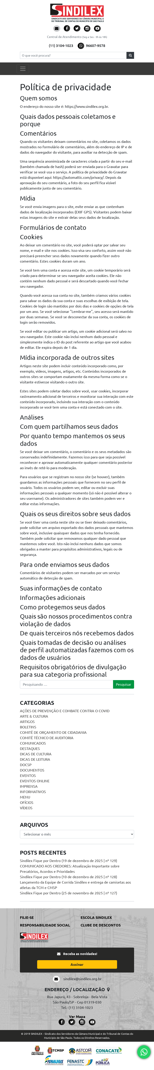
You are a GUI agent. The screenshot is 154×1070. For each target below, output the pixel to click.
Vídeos (26, 808)
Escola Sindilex (96, 917)
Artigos (27, 722)
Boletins (28, 727)
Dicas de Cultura (35, 754)
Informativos (33, 792)
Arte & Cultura (34, 716)
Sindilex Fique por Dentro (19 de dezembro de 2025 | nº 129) (68, 861)
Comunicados (33, 743)
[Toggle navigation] (23, 68)
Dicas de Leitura (35, 759)
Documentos (32, 770)
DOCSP (26, 765)
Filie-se (27, 917)
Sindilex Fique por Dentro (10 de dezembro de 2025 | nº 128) (68, 877)
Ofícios (26, 802)
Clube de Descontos (101, 925)
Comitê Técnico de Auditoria (46, 738)
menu (25, 797)
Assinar (77, 964)
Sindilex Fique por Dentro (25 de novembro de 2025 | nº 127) (68, 893)
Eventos (28, 776)
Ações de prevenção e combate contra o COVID (64, 711)
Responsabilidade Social (45, 925)
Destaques (30, 749)
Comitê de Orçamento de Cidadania (53, 732)
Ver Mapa (77, 1017)
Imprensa (29, 786)
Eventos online (34, 781)
